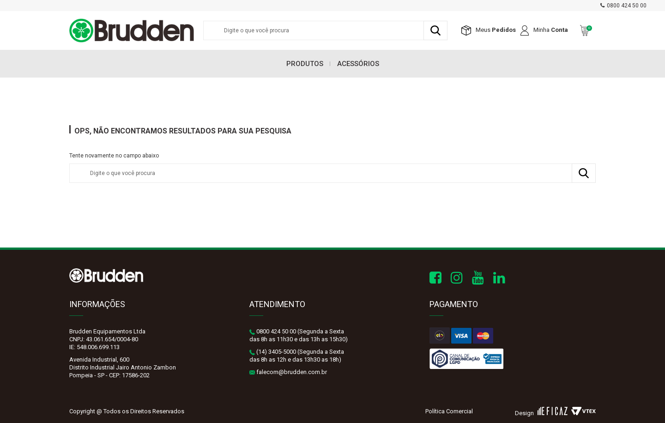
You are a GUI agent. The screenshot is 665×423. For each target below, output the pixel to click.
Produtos (304, 64)
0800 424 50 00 (627, 5)
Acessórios (358, 64)
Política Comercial (449, 411)
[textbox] (325, 30)
